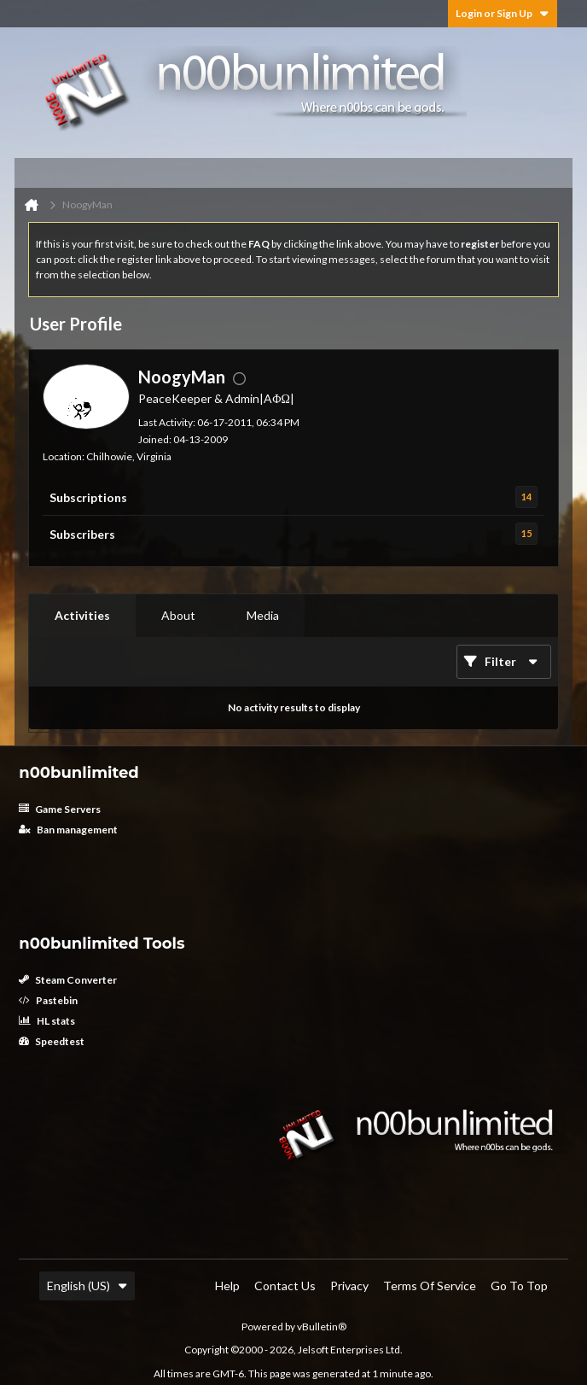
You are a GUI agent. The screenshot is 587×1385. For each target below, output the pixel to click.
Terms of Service (429, 1285)
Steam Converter (68, 979)
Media (263, 615)
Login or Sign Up (502, 13)
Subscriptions (88, 497)
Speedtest (51, 1041)
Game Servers (60, 809)
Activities (82, 615)
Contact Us (285, 1285)
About (178, 615)
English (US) (87, 1285)
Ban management (68, 829)
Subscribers (82, 534)
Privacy (349, 1285)
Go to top (519, 1285)
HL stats (47, 1020)
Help (227, 1285)
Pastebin (48, 1000)
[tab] (82, 615)
